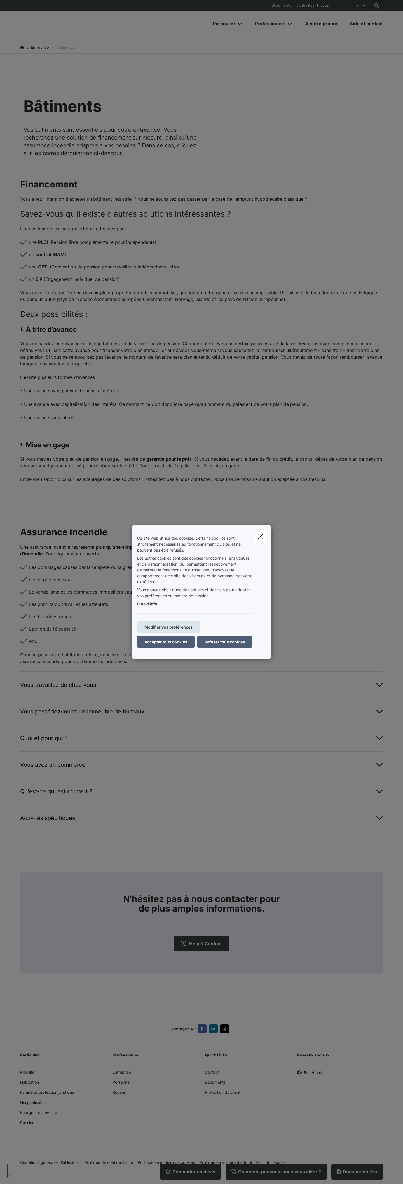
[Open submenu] (240, 23)
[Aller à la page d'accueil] (76, 23)
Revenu (119, 1092)
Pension (27, 1122)
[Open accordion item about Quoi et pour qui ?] (201, 738)
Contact (212, 1072)
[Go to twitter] (225, 1029)
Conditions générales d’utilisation (50, 1162)
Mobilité (27, 1072)
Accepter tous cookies (165, 641)
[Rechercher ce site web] (376, 5)
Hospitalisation (33, 1102)
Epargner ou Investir (38, 1112)
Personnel (121, 1082)
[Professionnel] (268, 23)
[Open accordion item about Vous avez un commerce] (201, 765)
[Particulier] (222, 23)
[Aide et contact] (363, 23)
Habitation (29, 1082)
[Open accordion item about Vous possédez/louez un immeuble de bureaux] (201, 711)
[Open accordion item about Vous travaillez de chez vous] (201, 685)
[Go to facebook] (203, 1029)
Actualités (306, 5)
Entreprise (122, 1072)
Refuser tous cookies (225, 641)
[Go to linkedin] (214, 1029)
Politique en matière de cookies (166, 1162)
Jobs (324, 5)
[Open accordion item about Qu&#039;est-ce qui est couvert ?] (201, 791)
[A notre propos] (321, 23)
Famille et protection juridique (47, 1092)
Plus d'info (147, 603)
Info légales (274, 1162)
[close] (260, 536)
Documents (281, 5)
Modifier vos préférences (168, 626)
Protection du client (222, 1092)
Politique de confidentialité (109, 1162)
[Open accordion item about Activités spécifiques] (201, 818)
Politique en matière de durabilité (230, 1162)
